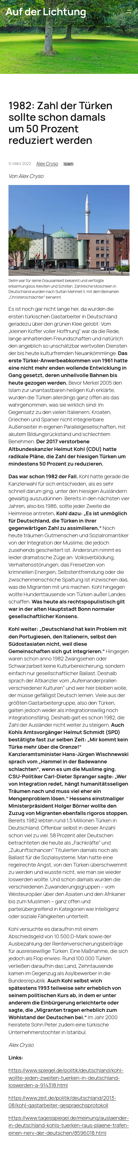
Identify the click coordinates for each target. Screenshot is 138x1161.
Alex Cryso (47, 163)
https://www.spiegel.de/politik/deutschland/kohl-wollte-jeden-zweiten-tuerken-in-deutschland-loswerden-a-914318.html (65, 1078)
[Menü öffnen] (129, 11)
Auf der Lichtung (46, 11)
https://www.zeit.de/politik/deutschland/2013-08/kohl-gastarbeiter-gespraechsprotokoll (62, 1101)
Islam (68, 163)
